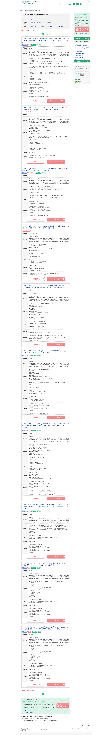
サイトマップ (25, 730)
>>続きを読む (32, 69)
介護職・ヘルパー (34, 26)
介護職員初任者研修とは (81, 53)
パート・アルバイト (40, 22)
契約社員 (49, 22)
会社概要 (24, 729)
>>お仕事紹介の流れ (28, 712)
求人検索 (46, 8)
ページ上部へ (85, 725)
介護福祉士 (43, 26)
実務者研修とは (78, 51)
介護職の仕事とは (65, 8)
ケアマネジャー (51, 26)
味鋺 (31, 19)
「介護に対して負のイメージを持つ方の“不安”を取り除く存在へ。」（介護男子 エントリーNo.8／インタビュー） (82, 46)
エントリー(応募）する (57, 101)
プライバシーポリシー (33, 729)
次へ (48, 34)
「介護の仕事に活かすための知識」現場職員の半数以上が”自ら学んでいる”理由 (82, 57)
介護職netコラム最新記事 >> (82, 61)
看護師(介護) (60, 26)
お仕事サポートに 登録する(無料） (63, 706)
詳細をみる (38, 101)
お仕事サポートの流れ (83, 8)
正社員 (31, 22)
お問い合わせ (44, 729)
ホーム (28, 8)
